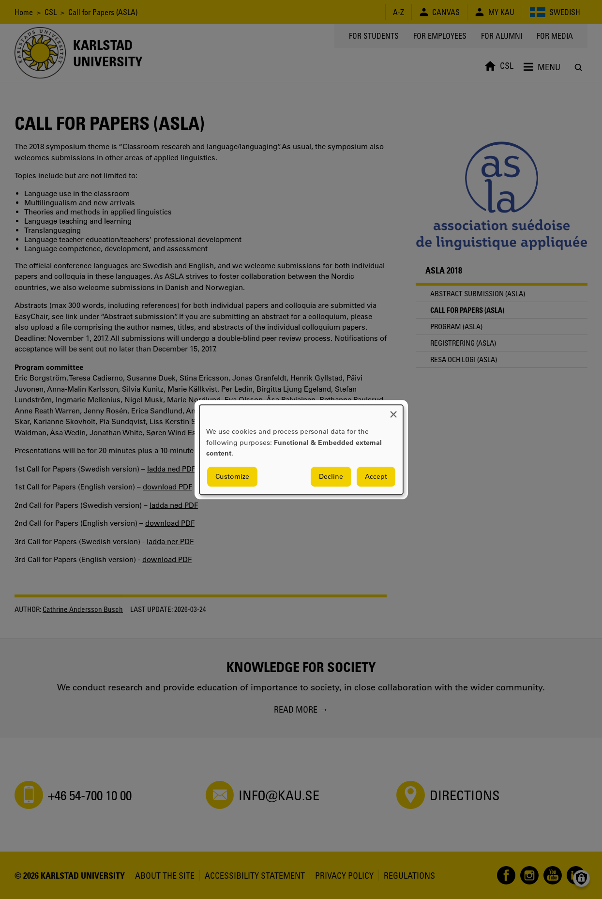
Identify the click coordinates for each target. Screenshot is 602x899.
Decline (331, 476)
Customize (232, 476)
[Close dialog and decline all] (393, 411)
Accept (376, 476)
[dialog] (301, 449)
